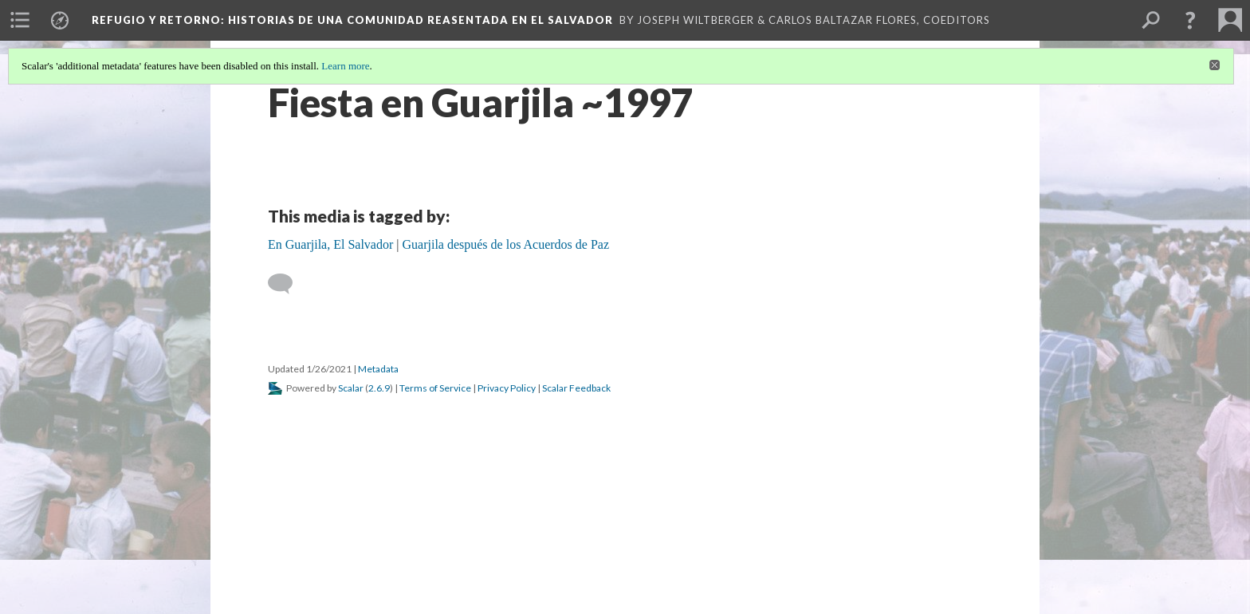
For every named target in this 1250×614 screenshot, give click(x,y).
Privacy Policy (507, 388)
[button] (1190, 20)
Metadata (378, 369)
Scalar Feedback (576, 388)
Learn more (345, 66)
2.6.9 (379, 388)
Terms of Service (435, 388)
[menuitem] (20, 20)
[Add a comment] (287, 284)
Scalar (351, 388)
